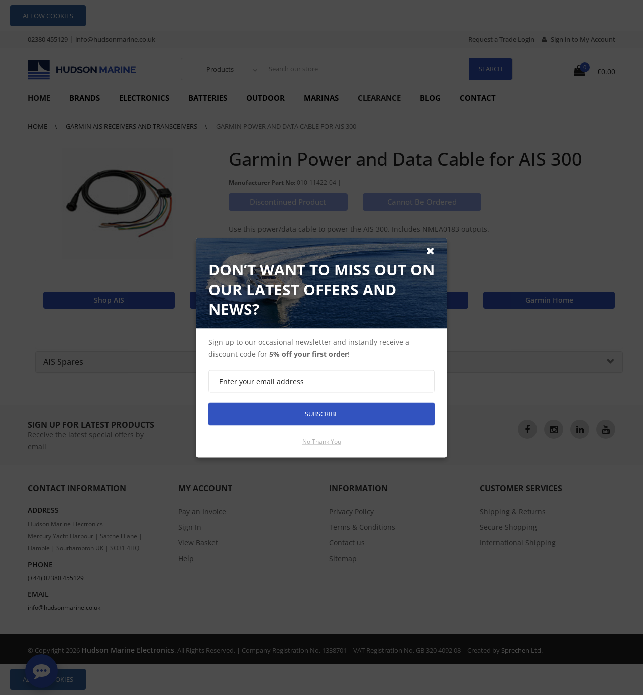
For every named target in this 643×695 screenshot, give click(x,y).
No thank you (321, 441)
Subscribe (321, 413)
